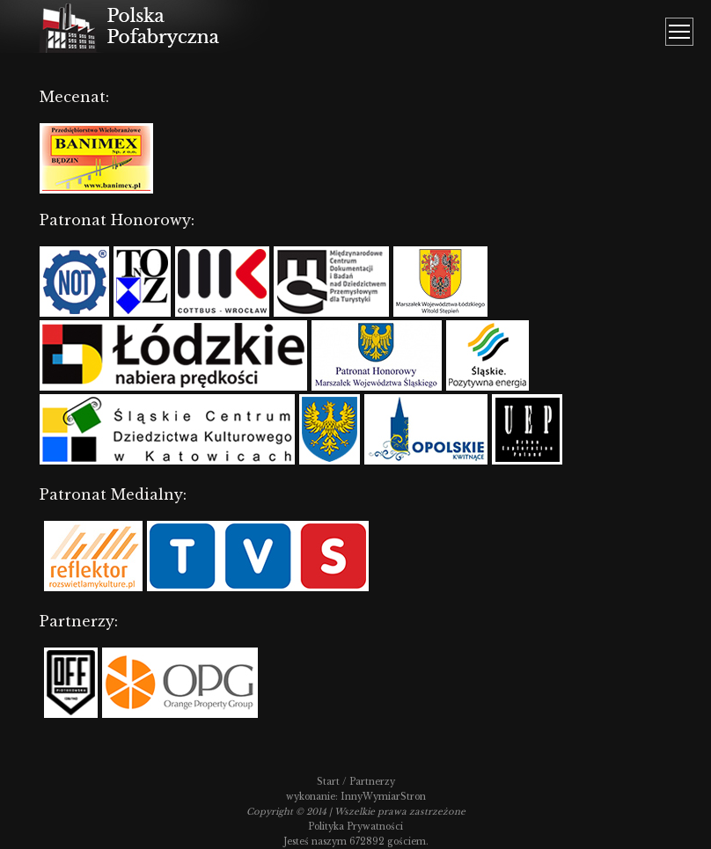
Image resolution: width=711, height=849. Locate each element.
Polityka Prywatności (355, 826)
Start (328, 781)
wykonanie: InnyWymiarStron (356, 796)
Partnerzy (372, 781)
